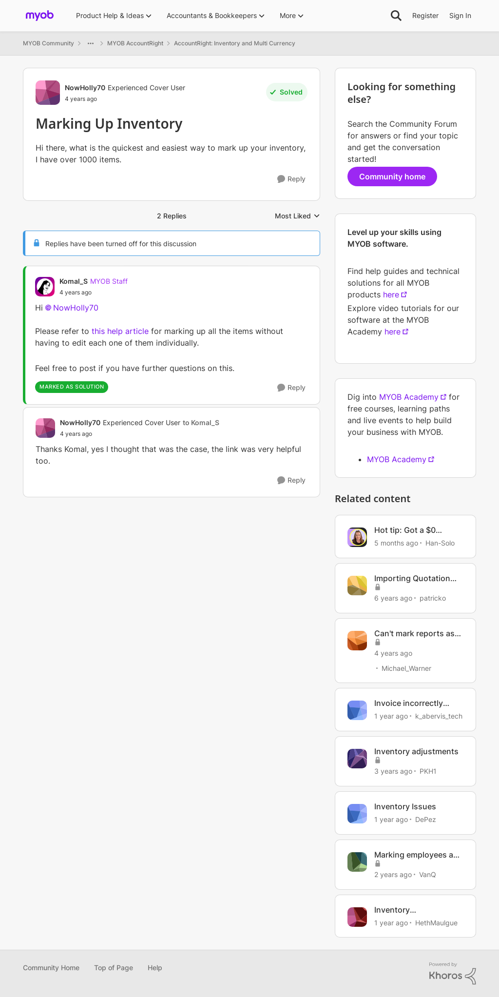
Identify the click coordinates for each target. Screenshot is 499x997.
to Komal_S (201, 422)
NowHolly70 (75, 308)
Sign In (460, 15)
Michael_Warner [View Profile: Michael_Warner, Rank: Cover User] (406, 668)
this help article (120, 331)
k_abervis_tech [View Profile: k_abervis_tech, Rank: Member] (438, 716)
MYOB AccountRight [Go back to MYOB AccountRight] (135, 43)
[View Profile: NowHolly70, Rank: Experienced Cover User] (48, 92)
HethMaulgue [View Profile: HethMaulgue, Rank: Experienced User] (436, 922)
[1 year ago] (391, 716)
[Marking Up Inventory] (93, 292)
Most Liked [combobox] (297, 216)
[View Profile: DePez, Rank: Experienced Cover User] (357, 813)
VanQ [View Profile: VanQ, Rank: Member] (427, 874)
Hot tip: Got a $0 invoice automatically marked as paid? (413, 530)
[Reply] (291, 179)
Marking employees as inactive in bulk (416, 855)
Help (155, 967)
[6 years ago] (393, 598)
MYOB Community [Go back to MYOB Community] (48, 43)
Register (425, 15)
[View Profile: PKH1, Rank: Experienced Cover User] (357, 758)
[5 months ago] (396, 543)
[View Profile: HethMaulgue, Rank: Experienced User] (357, 917)
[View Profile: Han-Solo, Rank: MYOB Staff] (357, 537)
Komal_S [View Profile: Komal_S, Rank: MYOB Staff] (73, 281)
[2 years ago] (393, 874)
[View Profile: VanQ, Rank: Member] (357, 862)
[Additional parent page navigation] (90, 43)
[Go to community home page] (40, 15)
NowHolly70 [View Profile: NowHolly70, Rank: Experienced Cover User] (85, 87)
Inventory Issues (405, 806)
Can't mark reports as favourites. (414, 633)
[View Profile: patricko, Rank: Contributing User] (357, 585)
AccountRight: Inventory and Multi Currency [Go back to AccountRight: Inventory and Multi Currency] (234, 43)
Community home (392, 176)
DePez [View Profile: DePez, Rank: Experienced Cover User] (425, 819)
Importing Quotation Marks (412, 578)
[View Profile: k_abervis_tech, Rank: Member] (357, 710)
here (391, 294)
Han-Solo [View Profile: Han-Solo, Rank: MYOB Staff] (440, 543)
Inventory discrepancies (400, 910)
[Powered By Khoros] (452, 973)
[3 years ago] (393, 771)
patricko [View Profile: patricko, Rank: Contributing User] (433, 598)
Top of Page (113, 967)
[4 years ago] (393, 652)
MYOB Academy (409, 397)
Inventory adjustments (416, 751)
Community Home (51, 967)
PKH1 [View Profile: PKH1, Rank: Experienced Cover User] (428, 771)
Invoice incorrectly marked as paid (408, 703)
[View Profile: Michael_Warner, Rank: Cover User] (357, 640)
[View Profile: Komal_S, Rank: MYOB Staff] (45, 286)
